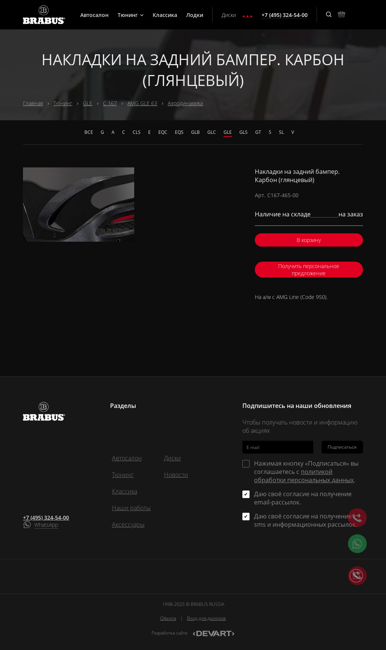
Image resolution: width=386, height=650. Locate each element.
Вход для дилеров (206, 618)
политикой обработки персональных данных (304, 476)
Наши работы (131, 508)
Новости (176, 475)
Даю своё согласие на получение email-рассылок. (303, 498)
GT (258, 132)
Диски (229, 14)
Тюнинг (131, 14)
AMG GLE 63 (142, 103)
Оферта (168, 618)
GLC (211, 132)
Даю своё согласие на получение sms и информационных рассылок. (305, 520)
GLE (87, 103)
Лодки (194, 14)
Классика (165, 14)
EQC (162, 132)
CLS (137, 132)
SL (281, 132)
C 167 (110, 103)
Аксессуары (128, 524)
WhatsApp (46, 524)
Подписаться (342, 447)
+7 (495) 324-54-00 (46, 517)
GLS (243, 132)
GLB (195, 132)
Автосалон (94, 14)
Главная (33, 103)
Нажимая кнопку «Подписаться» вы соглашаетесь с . (306, 471)
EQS (179, 132)
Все (88, 132)
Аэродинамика (185, 103)
